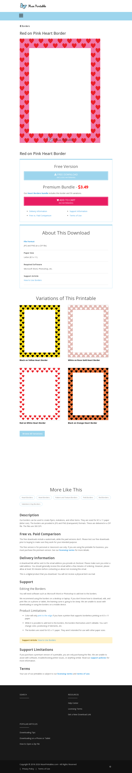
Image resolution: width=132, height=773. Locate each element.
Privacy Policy (28, 768)
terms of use (83, 673)
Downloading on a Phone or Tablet (35, 738)
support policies (98, 657)
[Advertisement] (66, 463)
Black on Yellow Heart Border (34, 360)
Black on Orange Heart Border (82, 423)
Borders (25, 26)
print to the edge (45, 615)
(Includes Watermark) (66, 176)
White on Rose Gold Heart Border (84, 360)
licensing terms (66, 550)
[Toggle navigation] (21, 16)
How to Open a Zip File (30, 744)
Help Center (73, 703)
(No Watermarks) (66, 201)
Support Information (78, 211)
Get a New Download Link (79, 714)
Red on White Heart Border (33, 423)
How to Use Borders (33, 280)
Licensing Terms (75, 709)
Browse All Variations (32, 433)
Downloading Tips (27, 732)
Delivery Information (38, 211)
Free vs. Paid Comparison (40, 215)
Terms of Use (76, 215)
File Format (29, 241)
